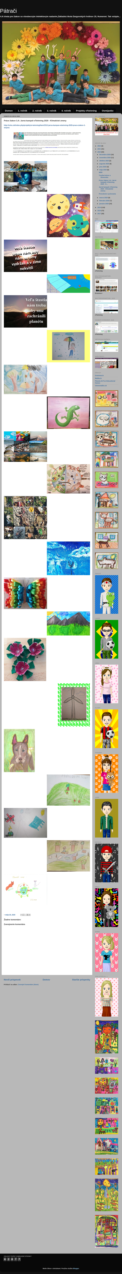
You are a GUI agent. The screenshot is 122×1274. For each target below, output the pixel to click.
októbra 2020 (104, 161)
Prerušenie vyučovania (107, 194)
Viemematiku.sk (101, 385)
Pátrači (8, 11)
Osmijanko (107, 110)
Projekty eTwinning (86, 110)
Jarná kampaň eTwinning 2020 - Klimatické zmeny (108, 189)
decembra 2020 (105, 154)
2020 (99, 152)
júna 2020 (103, 167)
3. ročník (51, 110)
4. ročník (66, 110)
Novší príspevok (12, 979)
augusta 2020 (104, 164)
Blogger (76, 1268)
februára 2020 (104, 201)
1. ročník (22, 110)
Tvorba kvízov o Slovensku (105, 176)
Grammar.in (99, 375)
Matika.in (98, 378)
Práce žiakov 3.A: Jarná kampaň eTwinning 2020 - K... (107, 182)
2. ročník (37, 110)
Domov (9, 110)
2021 (99, 149)
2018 (99, 210)
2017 (99, 213)
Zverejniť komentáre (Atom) (28, 984)
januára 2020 (104, 204)
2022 (99, 146)
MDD (100, 172)
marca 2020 (103, 197)
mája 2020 (103, 170)
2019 (99, 207)
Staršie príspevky (81, 979)
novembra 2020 (105, 157)
